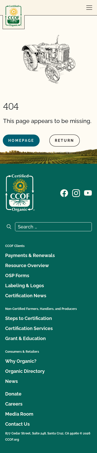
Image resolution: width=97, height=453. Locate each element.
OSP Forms (17, 275)
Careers (14, 404)
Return (64, 140)
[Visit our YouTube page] (88, 193)
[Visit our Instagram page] (76, 193)
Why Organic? (20, 361)
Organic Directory (25, 371)
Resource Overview (27, 265)
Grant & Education (25, 338)
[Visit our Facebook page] (64, 193)
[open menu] (89, 8)
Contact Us (17, 424)
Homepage (21, 140)
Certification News (25, 295)
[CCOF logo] (13, 16)
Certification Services (29, 328)
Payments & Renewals (30, 255)
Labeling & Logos (24, 285)
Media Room (19, 414)
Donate (13, 394)
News (11, 381)
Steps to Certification (28, 318)
